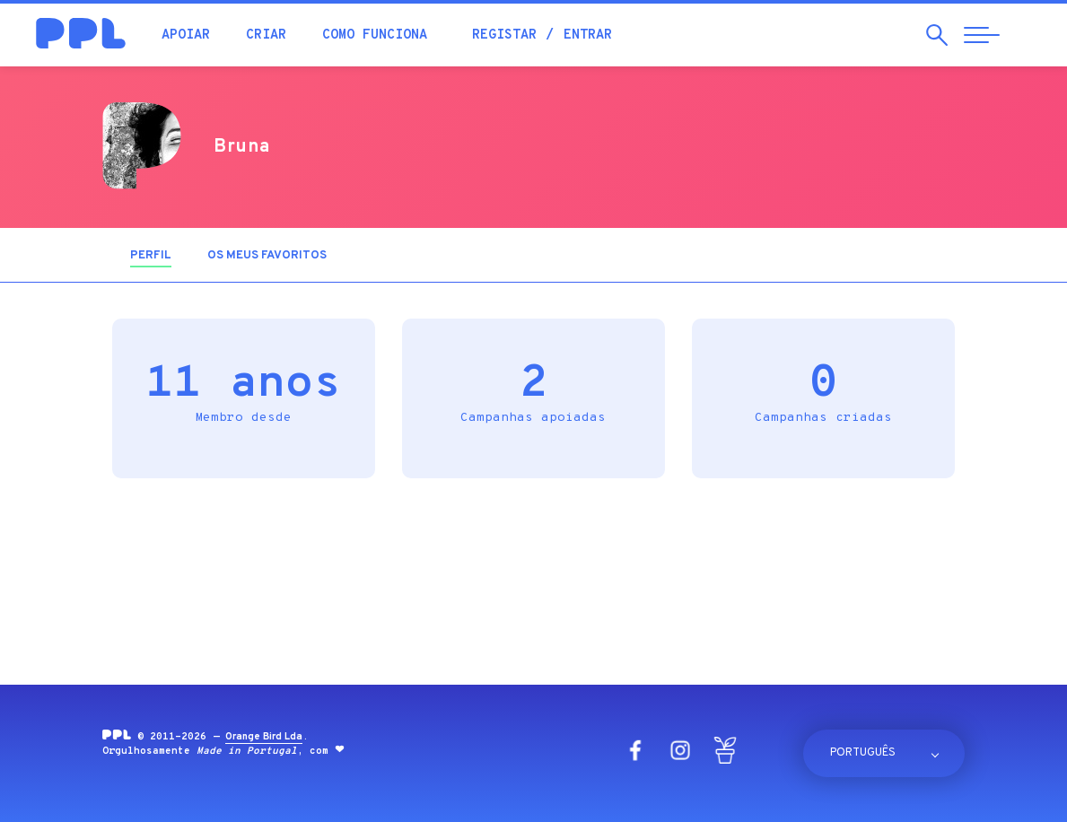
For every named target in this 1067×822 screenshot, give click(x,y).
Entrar (588, 35)
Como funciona (374, 35)
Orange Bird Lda (263, 736)
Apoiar (186, 35)
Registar (504, 35)
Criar (266, 35)
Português (863, 753)
